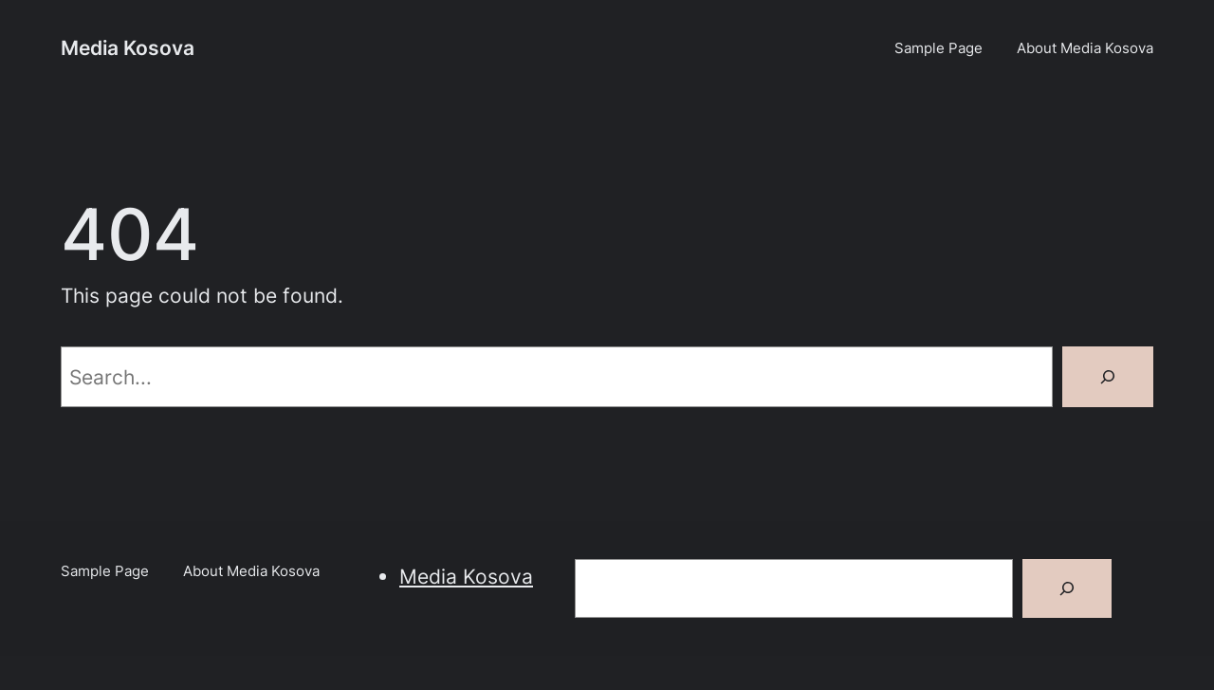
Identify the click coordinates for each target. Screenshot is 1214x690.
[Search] (1107, 376)
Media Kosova (127, 47)
